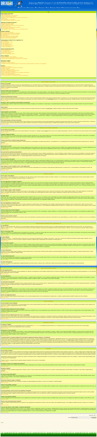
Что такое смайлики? (5, 42)
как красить (86, 2)
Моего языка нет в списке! (6, 26)
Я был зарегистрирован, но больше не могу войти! (10, 20)
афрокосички (41, 2)
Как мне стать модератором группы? (8, 53)
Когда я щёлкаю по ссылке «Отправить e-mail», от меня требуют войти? (14, 29)
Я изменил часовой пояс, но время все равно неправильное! (12, 25)
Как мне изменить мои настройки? (7, 23)
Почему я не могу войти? (5, 14)
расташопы (62, 3)
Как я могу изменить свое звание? (7, 28)
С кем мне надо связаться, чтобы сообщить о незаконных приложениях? (14, 75)
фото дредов (87, 3)
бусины (46, 2)
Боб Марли (35, 2)
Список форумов (4, 10)
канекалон (41, 3)
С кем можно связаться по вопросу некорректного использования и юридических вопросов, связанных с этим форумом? (23, 63)
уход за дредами (75, 3)
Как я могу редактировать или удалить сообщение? (10, 33)
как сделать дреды (33, 3)
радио (55, 3)
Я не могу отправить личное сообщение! (8, 56)
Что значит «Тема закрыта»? (6, 46)
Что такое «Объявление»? (6, 44)
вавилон (49, 2)
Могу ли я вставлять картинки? (7, 43)
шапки (92, 3)
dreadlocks (31, 2)
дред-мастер (70, 2)
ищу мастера (80, 2)
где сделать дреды (61, 2)
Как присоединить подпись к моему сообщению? (10, 34)
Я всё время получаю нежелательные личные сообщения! (12, 57)
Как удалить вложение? (5, 68)
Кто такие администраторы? (6, 49)
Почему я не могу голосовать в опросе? (8, 37)
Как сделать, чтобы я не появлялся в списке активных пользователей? (14, 17)
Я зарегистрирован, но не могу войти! (8, 19)
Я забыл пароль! (4, 18)
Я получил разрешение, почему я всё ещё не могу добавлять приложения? (15, 72)
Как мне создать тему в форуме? (7, 32)
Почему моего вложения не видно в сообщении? (10, 70)
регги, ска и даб (68, 3)
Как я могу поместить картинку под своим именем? (10, 27)
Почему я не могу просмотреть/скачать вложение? (10, 74)
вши (55, 2)
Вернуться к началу (4, 88)
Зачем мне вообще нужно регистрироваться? (9, 15)
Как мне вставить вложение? (6, 66)
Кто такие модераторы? (5, 50)
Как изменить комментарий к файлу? (8, 69)
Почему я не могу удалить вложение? (8, 73)
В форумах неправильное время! (7, 24)
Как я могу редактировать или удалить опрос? (9, 36)
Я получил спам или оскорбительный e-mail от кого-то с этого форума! (14, 58)
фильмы (81, 3)
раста (58, 3)
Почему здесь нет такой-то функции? (8, 62)
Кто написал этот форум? (6, 61)
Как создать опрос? (4, 35)
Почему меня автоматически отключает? (8, 16)
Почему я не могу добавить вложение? (8, 71)
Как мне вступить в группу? (6, 52)
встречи (53, 2)
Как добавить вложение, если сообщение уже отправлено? (12, 67)
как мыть (91, 2)
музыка (48, 3)
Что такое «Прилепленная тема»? (7, 45)
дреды (75, 2)
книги (45, 3)
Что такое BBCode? (4, 41)
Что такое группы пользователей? (7, 51)
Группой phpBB (36, 325)
